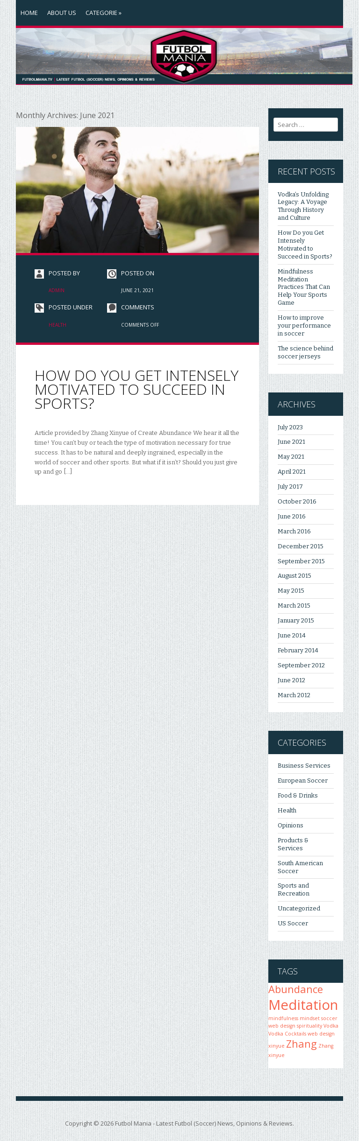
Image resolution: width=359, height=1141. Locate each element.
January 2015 (296, 620)
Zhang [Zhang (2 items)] (301, 1043)
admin (57, 290)
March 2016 (294, 531)
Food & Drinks (298, 795)
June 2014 (292, 635)
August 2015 (294, 575)
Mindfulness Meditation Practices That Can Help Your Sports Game (304, 287)
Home (29, 12)
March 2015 (294, 605)
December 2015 (300, 546)
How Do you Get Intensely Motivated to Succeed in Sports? (136, 389)
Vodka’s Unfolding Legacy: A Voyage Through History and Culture (303, 206)
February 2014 (298, 650)
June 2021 (291, 441)
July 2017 (290, 486)
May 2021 (291, 456)
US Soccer (293, 923)
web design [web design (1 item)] (321, 1033)
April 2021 (292, 471)
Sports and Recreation (293, 889)
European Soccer (303, 780)
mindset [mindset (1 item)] (310, 1018)
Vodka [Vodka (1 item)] (330, 1025)
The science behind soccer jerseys (305, 352)
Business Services (304, 765)
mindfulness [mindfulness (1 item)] (283, 1018)
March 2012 (294, 695)
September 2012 (301, 665)
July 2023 (290, 427)
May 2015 (291, 590)
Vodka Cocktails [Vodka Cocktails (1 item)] (287, 1033)
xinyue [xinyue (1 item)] (276, 1046)
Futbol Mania (133, 1123)
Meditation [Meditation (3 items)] (303, 1004)
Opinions (290, 825)
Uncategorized (299, 908)
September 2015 (301, 561)
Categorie (104, 12)
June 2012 (291, 680)
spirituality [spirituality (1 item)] (309, 1025)
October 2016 (297, 501)
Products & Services (293, 844)
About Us (61, 12)
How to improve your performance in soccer (304, 325)
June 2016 (292, 516)
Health (57, 325)
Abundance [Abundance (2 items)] (295, 989)
